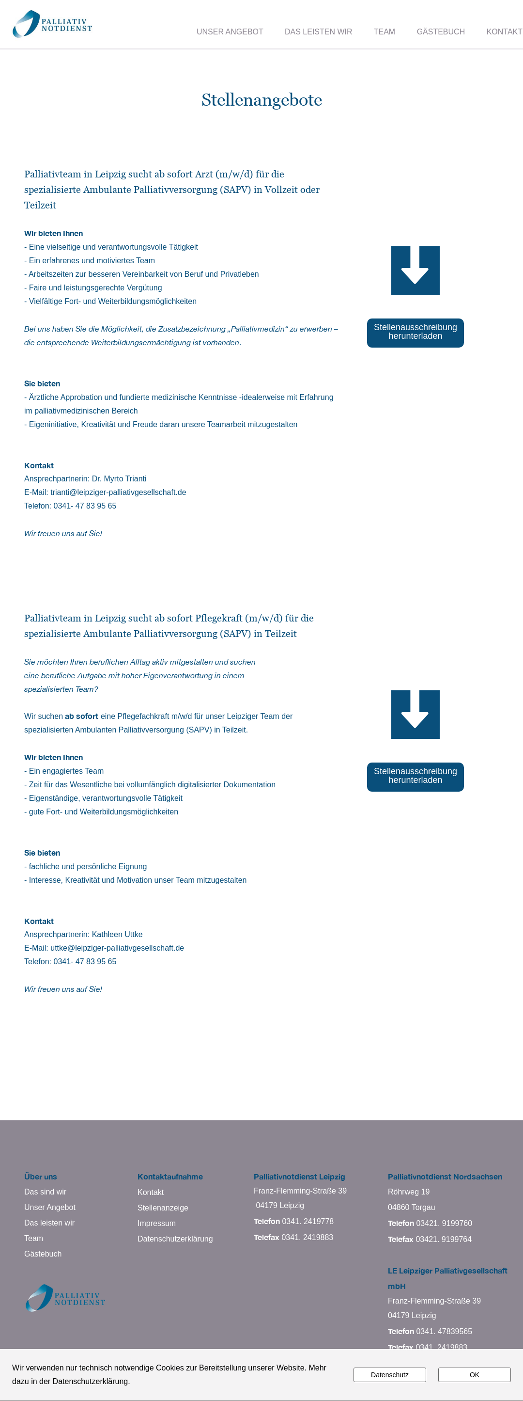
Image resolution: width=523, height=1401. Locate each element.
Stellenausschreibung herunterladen (415, 331)
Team (33, 1238)
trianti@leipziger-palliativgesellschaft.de (118, 492)
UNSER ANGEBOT (230, 32)
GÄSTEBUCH (441, 32)
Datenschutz (390, 1375)
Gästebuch (43, 1254)
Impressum (157, 1223)
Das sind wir (45, 1192)
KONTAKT (505, 32)
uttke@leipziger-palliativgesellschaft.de (117, 948)
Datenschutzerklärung (175, 1239)
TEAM (384, 32)
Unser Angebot (50, 1207)
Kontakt (151, 1192)
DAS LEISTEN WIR (319, 32)
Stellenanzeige (163, 1208)
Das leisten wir (49, 1223)
